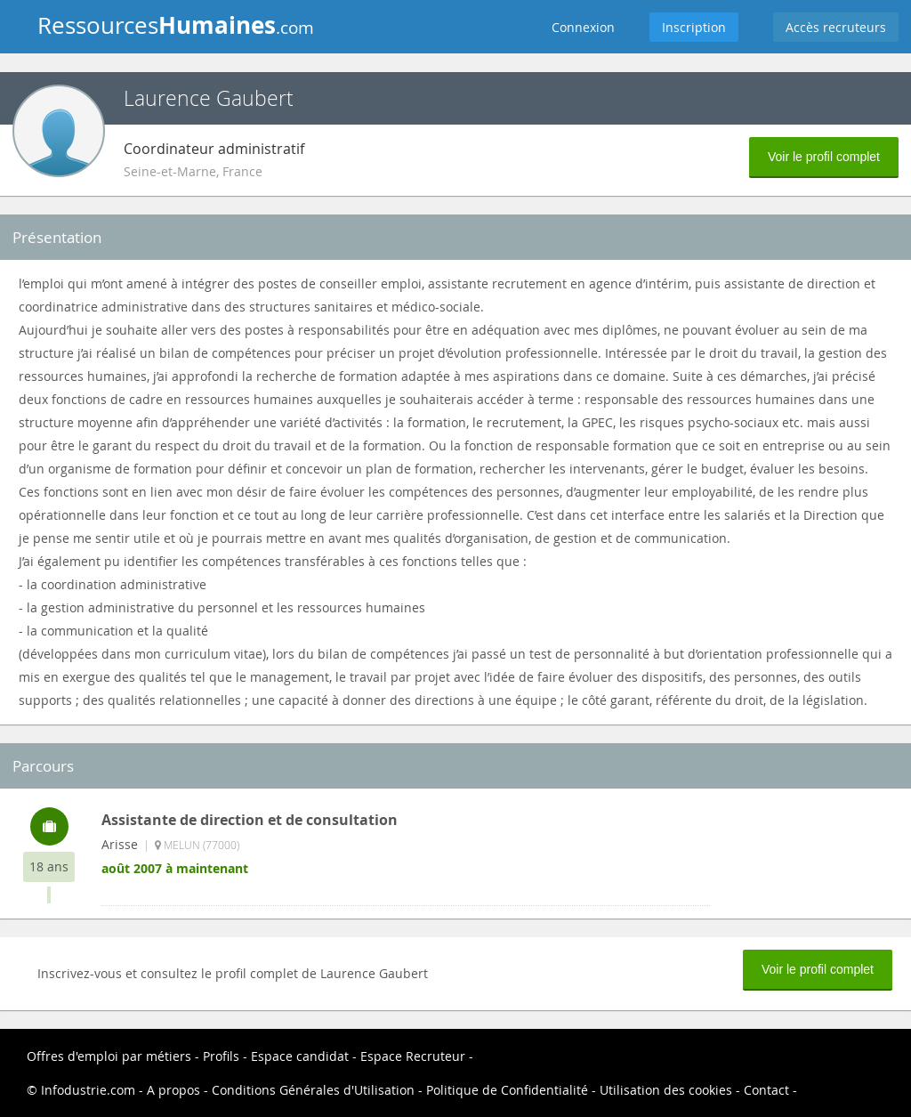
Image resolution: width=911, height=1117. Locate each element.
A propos (173, 1089)
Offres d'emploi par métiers (109, 1056)
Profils (221, 1056)
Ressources (175, 25)
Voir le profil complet (824, 157)
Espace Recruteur (412, 1056)
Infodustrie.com (88, 1089)
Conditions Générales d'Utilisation (313, 1089)
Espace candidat (300, 1056)
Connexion (583, 27)
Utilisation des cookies (666, 1089)
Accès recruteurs (836, 27)
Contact (766, 1089)
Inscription (694, 27)
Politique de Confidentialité (507, 1089)
